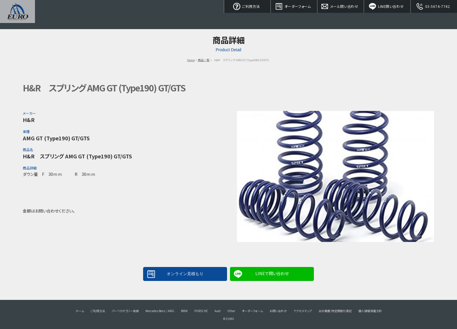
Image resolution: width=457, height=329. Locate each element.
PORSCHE (201, 311)
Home (191, 60)
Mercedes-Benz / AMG (159, 311)
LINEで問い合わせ (272, 273)
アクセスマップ (302, 311)
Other (231, 311)
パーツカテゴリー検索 (125, 311)
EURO (17, 14)
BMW (184, 311)
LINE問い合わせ (387, 5)
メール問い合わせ (340, 5)
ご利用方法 (247, 5)
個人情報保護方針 (370, 311)
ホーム (79, 311)
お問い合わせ (278, 311)
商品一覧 (204, 60)
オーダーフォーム (294, 5)
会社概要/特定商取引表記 (335, 311)
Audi (218, 311)
